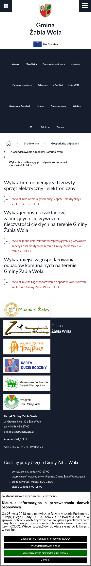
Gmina (45, 20)
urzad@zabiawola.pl (23, 432)
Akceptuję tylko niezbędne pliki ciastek (45, 553)
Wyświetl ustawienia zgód (45, 546)
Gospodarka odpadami (65, 143)
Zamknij (45, 560)
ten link (10, 529)
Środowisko (31, 143)
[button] (85, 6)
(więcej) (80, 477)
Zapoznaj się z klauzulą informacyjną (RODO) (45, 538)
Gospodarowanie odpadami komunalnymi (37, 151)
